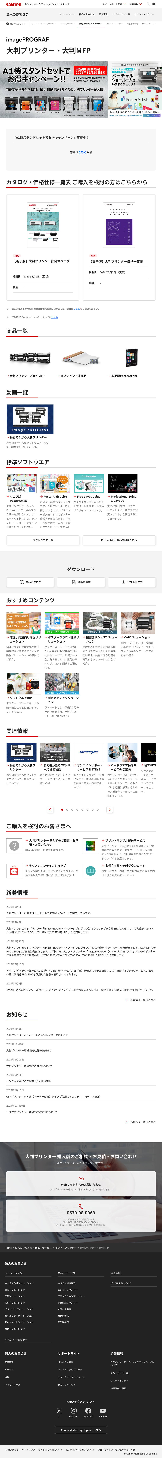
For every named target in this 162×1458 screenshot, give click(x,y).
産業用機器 (63, 1322)
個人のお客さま (16, 1353)
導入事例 (103, 14)
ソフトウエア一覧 (43, 540)
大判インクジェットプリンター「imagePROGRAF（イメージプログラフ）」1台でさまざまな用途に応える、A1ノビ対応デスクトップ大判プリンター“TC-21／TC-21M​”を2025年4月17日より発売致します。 (80, 930)
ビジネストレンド (121, 14)
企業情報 (117, 1353)
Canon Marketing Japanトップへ (81, 1430)
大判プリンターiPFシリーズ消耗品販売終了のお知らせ (37, 1035)
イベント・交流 (12, 1385)
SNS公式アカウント (81, 1401)
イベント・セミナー (144, 14)
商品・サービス (87, 14)
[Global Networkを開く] (154, 4)
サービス (9, 1369)
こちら (82, 152)
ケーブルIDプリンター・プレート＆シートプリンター (33, 23)
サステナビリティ (119, 1380)
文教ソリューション (15, 1302)
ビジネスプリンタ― (68, 1289)
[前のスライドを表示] (50, 810)
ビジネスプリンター (18, 23)
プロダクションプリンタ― (71, 1296)
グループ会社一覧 (119, 1372)
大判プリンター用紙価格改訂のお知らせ (29, 1050)
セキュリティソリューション (19, 1315)
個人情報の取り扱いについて (80, 1449)
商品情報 (9, 1361)
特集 (7, 1377)
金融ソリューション (15, 1289)
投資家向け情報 (118, 1388)
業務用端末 (63, 1315)
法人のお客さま (17, 14)
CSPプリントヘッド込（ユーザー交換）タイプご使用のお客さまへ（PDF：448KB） (54, 1096)
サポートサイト (69, 1353)
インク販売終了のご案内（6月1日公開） (29, 1081)
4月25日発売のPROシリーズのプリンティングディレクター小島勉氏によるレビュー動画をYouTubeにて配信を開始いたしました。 (80, 990)
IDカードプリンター (114, 23)
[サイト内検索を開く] (148, 4)
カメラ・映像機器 (66, 1283)
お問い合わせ (12, 1449)
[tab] (62, 810)
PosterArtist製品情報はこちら (119, 540)
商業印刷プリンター (68, 1302)
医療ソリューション (15, 1296)
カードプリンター (67, 23)
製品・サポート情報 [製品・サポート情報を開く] (112, 4)
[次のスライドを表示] (109, 810)
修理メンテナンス (66, 1385)
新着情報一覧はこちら (143, 1000)
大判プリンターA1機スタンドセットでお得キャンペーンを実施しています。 (49, 913)
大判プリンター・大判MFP (90, 23)
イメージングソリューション (19, 1309)
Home (8, 1247)
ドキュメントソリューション (19, 1322)
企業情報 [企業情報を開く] (133, 4)
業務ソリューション (15, 1328)
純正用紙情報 (132, 23)
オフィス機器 (64, 1309)
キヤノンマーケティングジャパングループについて (132, 1363)
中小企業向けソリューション (19, 1283)
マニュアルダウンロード (70, 1369)
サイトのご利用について (50, 1449)
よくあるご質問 (65, 1361)
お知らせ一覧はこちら (143, 1122)
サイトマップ (28, 1449)
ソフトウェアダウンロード (71, 1377)
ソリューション (67, 14)
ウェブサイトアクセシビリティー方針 (116, 1449)
